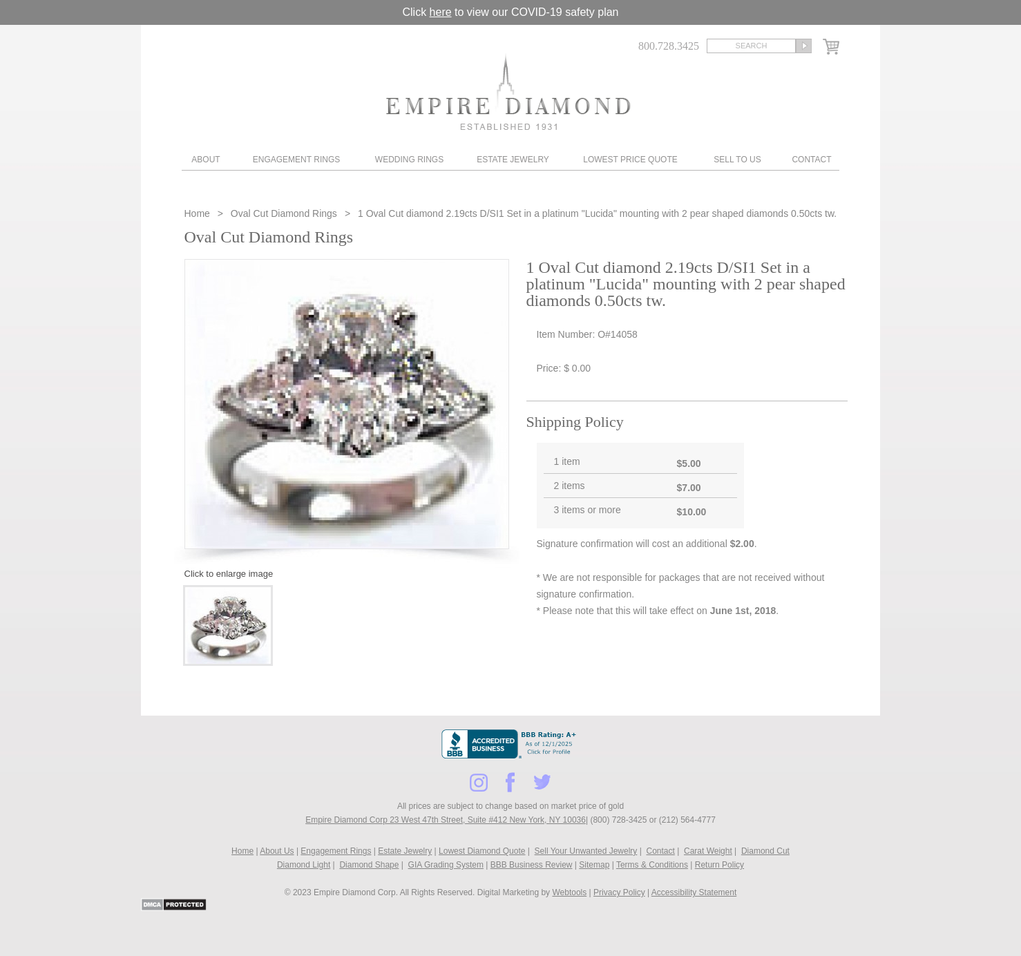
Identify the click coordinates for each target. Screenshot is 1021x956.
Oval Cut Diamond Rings (284, 213)
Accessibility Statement (693, 892)
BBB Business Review (531, 865)
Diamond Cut (765, 851)
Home (198, 213)
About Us (277, 851)
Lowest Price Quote (630, 159)
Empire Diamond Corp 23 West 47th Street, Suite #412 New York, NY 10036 (445, 820)
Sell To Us (737, 159)
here (441, 12)
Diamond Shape (369, 865)
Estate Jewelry (513, 159)
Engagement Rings (296, 159)
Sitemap (594, 865)
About (205, 159)
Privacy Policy (619, 892)
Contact (811, 159)
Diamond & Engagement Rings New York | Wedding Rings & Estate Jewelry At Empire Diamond (508, 91)
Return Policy (719, 865)
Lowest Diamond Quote (482, 851)
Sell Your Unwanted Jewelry (586, 851)
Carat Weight (708, 851)
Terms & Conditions (652, 865)
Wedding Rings (409, 159)
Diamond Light (303, 865)
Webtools (569, 892)
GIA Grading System (446, 865)
